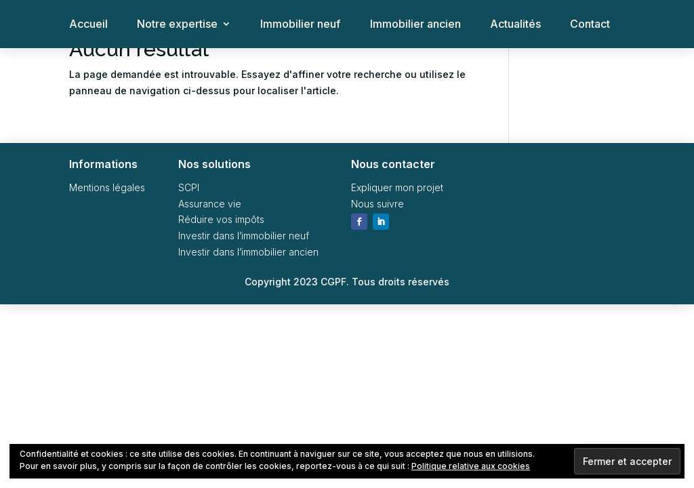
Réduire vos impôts (221, 219)
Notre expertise (177, 24)
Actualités (515, 24)
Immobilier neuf (300, 24)
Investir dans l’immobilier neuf (243, 235)
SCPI (188, 187)
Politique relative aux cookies (470, 466)
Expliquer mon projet (397, 187)
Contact (590, 24)
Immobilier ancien (415, 24)
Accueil (88, 24)
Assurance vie (209, 203)
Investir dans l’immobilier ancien (248, 252)
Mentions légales (107, 187)
